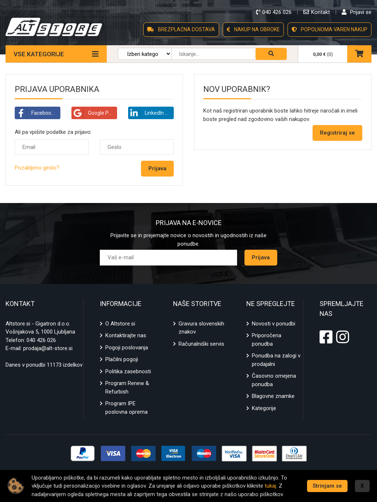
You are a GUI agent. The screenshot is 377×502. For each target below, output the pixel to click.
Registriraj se (337, 132)
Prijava (261, 257)
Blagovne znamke (273, 396)
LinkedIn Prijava (151, 113)
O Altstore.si (120, 323)
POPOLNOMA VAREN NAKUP (329, 29)
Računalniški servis (201, 344)
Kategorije (264, 408)
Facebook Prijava (37, 113)
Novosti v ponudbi (273, 323)
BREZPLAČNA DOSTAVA (181, 29)
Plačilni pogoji (121, 359)
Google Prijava (94, 113)
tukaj (270, 486)
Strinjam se (327, 486)
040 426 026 (41, 340)
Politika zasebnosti (128, 371)
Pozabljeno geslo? (37, 167)
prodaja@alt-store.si (48, 348)
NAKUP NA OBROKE (253, 29)
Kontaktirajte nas (125, 335)
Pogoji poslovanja (126, 347)
